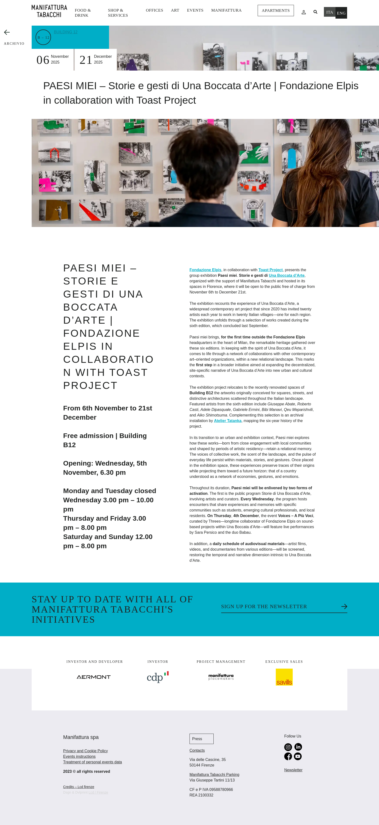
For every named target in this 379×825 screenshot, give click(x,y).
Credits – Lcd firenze (78, 787)
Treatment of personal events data (92, 762)
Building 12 (67, 32)
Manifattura (226, 10)
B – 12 (44, 37)
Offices (154, 10)
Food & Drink (83, 13)
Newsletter (293, 770)
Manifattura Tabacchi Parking (214, 775)
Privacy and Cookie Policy (85, 751)
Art (175, 10)
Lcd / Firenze (98, 792)
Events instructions (79, 756)
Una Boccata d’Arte (287, 275)
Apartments (276, 10)
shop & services (118, 13)
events (195, 10)
